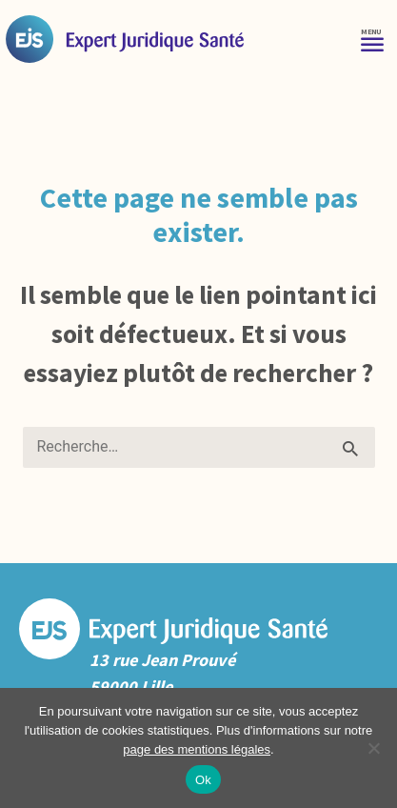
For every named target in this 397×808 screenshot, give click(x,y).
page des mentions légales (196, 749)
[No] (373, 748)
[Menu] (372, 38)
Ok (203, 780)
